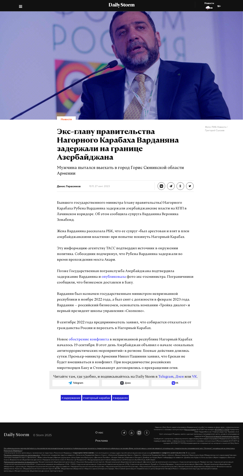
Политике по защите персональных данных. (222, 436)
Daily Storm (121, 5)
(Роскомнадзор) (190, 429)
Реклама (101, 440)
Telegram (166, 377)
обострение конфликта (89, 339)
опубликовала (114, 277)
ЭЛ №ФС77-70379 (222, 429)
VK (194, 377)
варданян (120, 398)
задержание (71, 398)
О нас (99, 432)
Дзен (179, 377)
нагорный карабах (96, 398)
